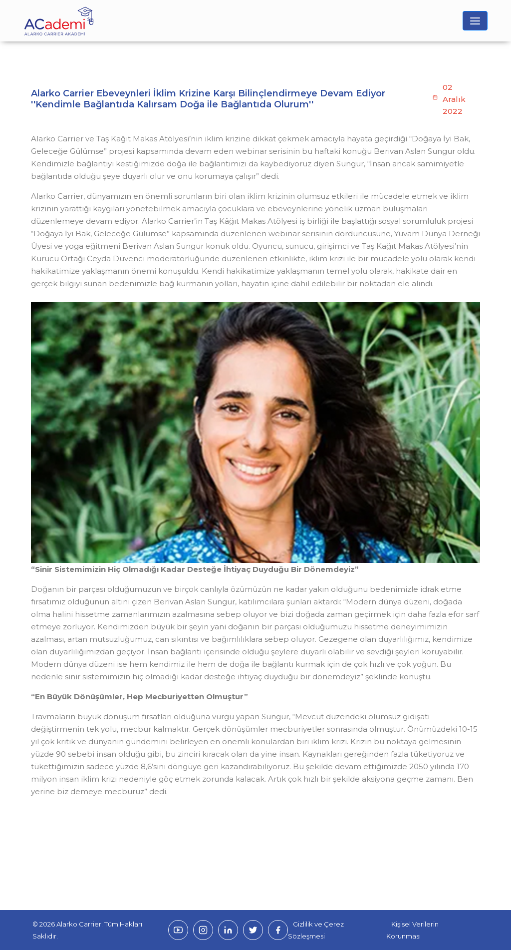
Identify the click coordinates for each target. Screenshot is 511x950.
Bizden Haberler (143, 102)
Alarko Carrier (78, 924)
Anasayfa (49, 102)
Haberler (96, 102)
